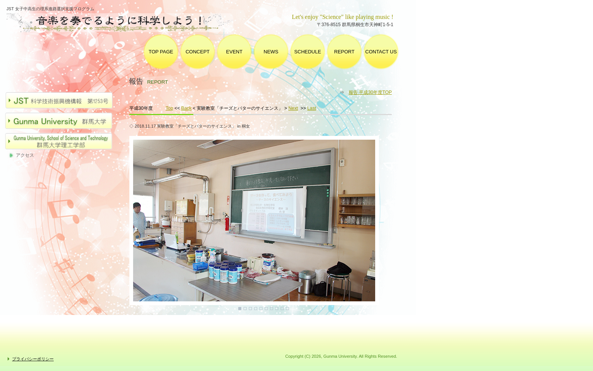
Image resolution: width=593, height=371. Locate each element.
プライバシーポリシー (33, 359)
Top (169, 108)
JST (63, 100)
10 (287, 308)
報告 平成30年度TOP (370, 92)
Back (186, 108)
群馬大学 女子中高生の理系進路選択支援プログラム (126, 23)
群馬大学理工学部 (63, 141)
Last (311, 108)
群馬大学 (63, 120)
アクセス (25, 155)
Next (293, 108)
